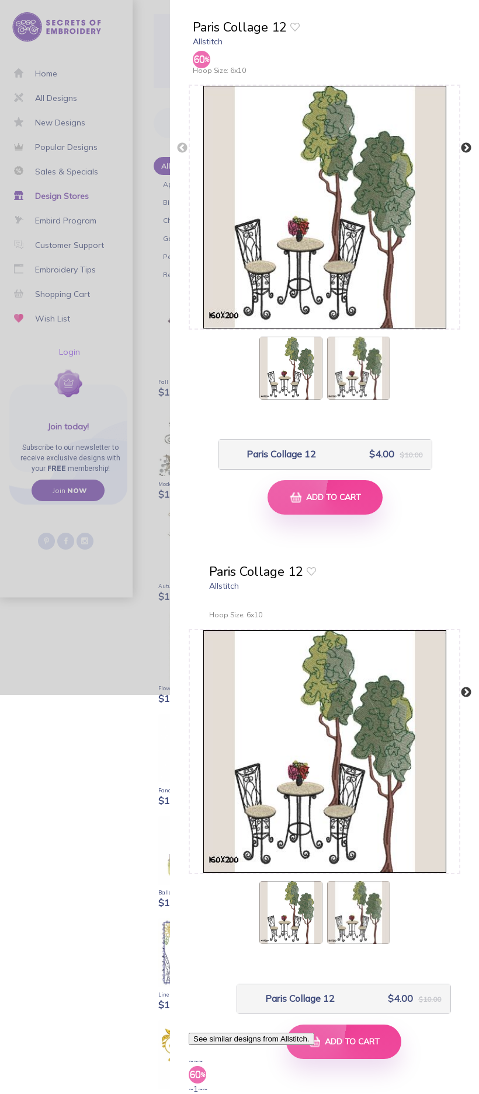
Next (466, 148)
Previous (182, 148)
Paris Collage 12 (281, 454)
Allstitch (208, 41)
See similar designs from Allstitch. (251, 1038)
